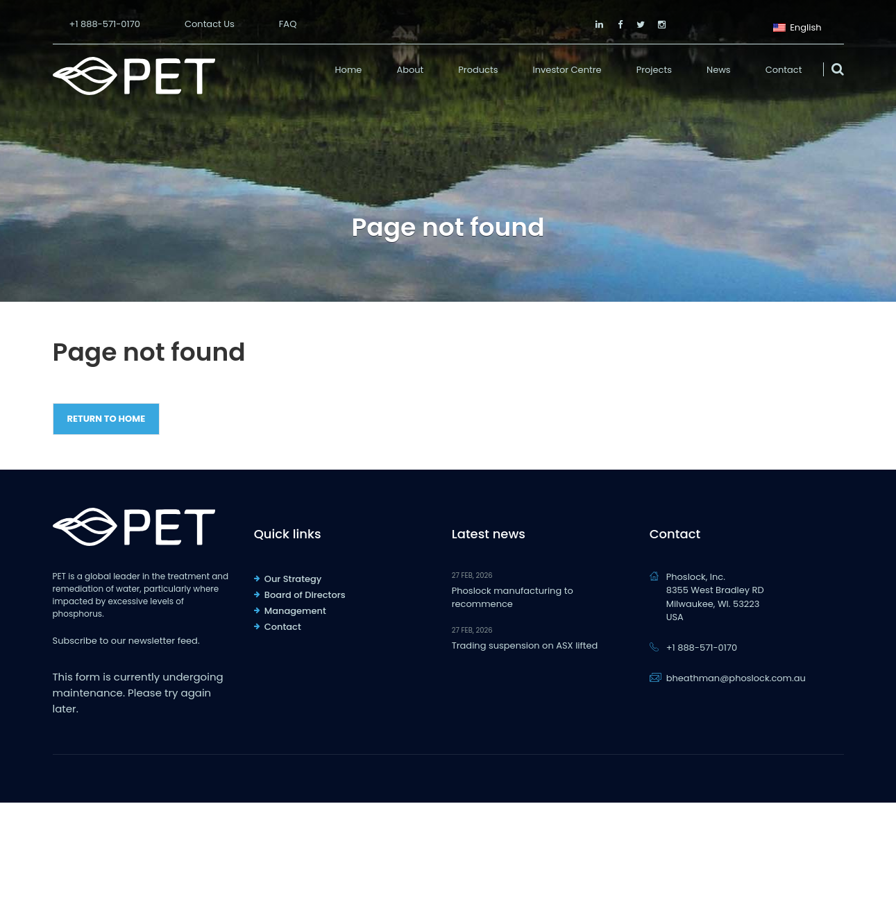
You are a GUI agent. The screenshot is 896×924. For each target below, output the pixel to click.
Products (478, 69)
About (409, 69)
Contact (784, 69)
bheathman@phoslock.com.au (736, 678)
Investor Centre (567, 69)
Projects (654, 69)
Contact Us (210, 24)
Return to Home (106, 418)
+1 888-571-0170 (104, 24)
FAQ (288, 24)
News (719, 69)
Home (348, 69)
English (797, 26)
